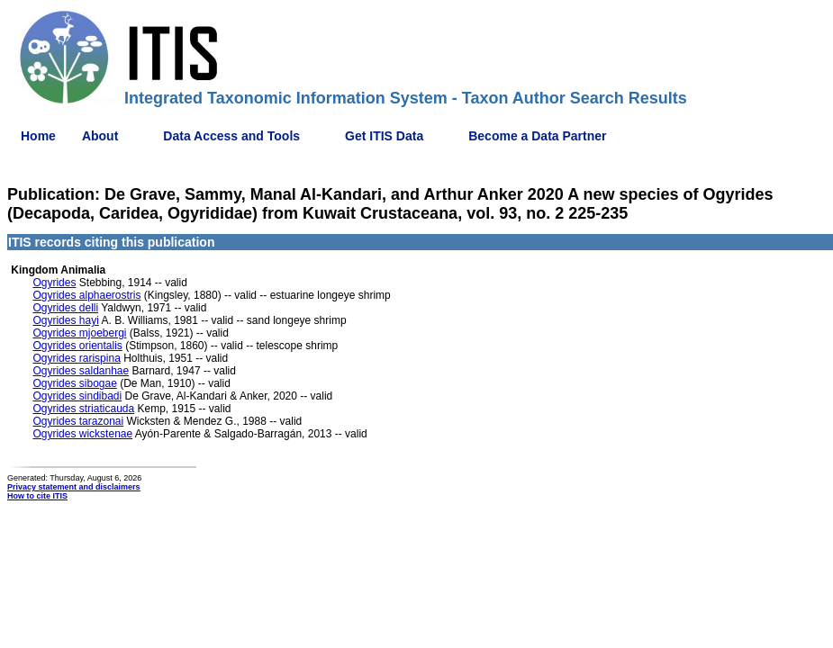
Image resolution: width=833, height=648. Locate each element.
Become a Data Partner (537, 136)
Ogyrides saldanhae (80, 370)
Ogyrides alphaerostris (86, 295)
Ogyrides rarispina (76, 358)
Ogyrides (54, 282)
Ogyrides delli (65, 308)
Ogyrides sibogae (74, 383)
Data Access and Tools (231, 136)
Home (38, 136)
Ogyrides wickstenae (82, 434)
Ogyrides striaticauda (83, 408)
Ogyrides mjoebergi (79, 333)
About (100, 136)
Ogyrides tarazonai (77, 421)
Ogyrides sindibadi (77, 396)
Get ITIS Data (384, 136)
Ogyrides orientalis (77, 345)
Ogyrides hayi (65, 320)
